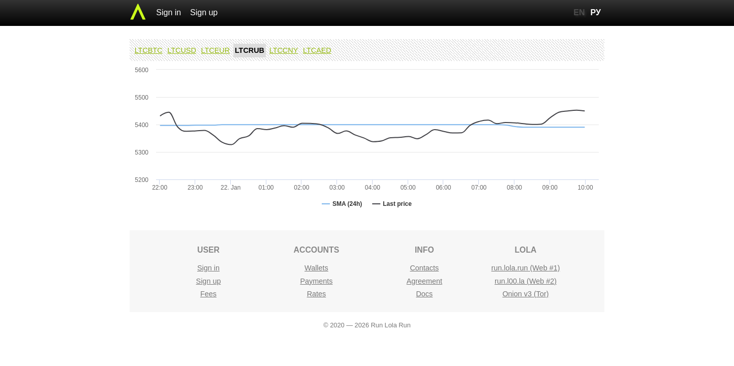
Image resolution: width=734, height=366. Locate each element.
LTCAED (317, 50)
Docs (424, 294)
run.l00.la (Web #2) (526, 281)
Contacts (424, 268)
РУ (596, 12)
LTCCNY (283, 50)
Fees (208, 294)
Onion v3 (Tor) (525, 294)
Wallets (316, 268)
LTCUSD (181, 50)
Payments (316, 281)
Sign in (168, 12)
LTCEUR (215, 50)
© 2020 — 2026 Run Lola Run (367, 325)
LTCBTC (149, 50)
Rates (316, 294)
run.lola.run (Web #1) (526, 268)
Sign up (204, 12)
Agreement (424, 281)
